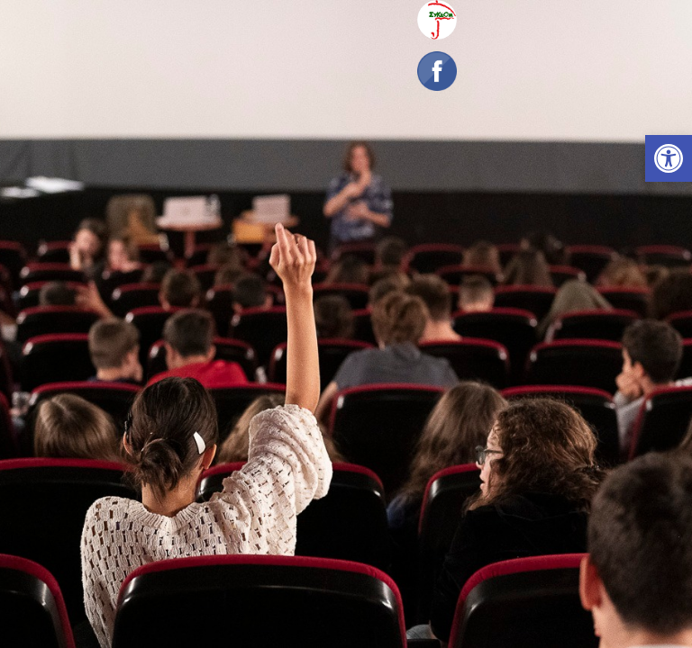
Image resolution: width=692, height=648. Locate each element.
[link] (668, 158)
